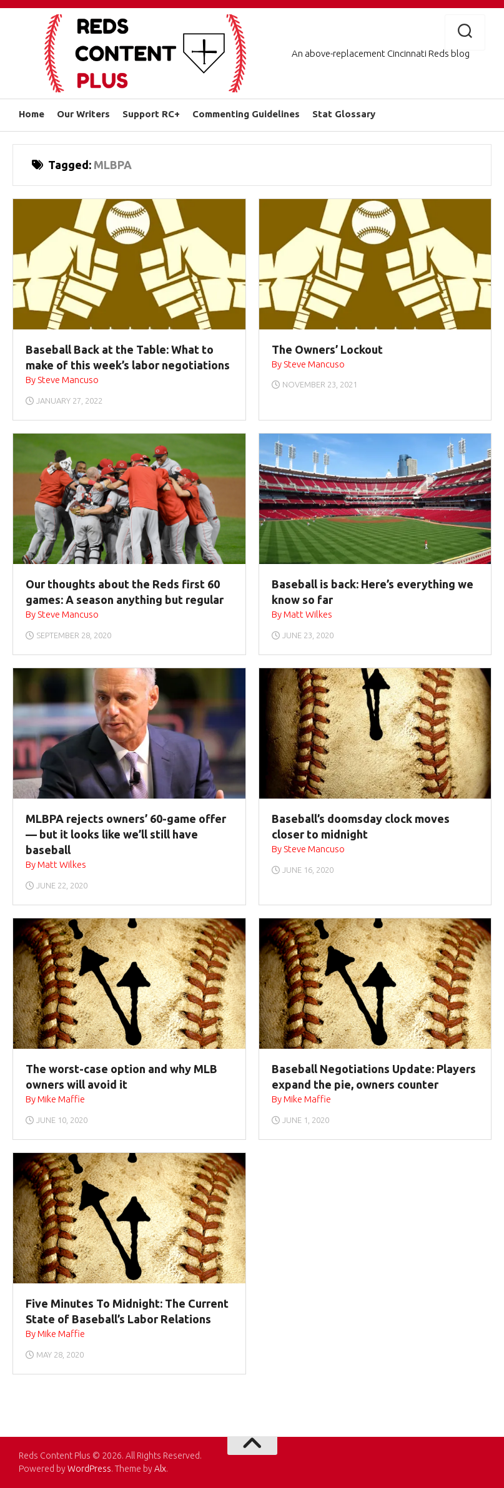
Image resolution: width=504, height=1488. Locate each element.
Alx (160, 1469)
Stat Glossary (343, 114)
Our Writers (83, 114)
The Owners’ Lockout (327, 349)
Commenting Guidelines (246, 114)
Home (31, 114)
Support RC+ (151, 114)
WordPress (89, 1469)
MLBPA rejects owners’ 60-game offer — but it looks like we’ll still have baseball (126, 834)
